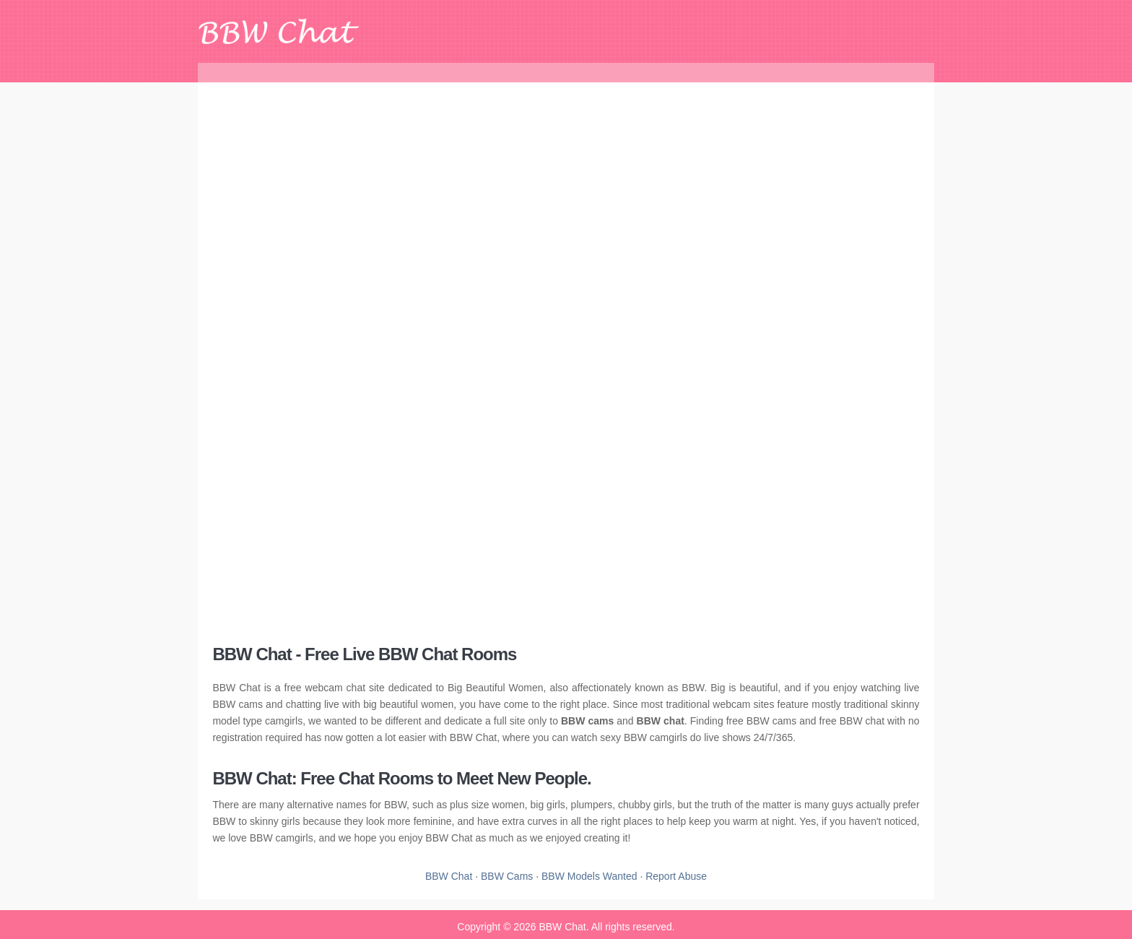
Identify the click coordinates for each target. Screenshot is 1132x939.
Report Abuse (676, 876)
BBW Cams (507, 876)
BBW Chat (448, 876)
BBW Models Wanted (589, 876)
